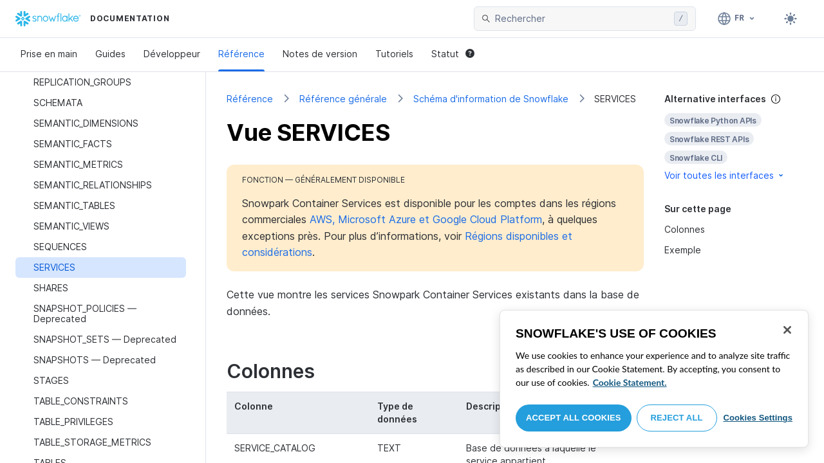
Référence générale (343, 98)
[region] (654, 379)
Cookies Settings (757, 417)
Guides (110, 53)
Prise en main (49, 53)
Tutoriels (394, 53)
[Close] (787, 330)
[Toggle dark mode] (790, 19)
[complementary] (733, 137)
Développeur (172, 53)
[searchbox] (582, 18)
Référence (241, 53)
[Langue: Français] (736, 19)
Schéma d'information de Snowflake (490, 98)
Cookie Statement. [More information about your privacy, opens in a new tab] (630, 382)
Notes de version (320, 53)
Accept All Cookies (573, 417)
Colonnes (684, 229)
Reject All (677, 417)
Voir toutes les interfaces (724, 175)
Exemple (682, 249)
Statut (452, 53)
